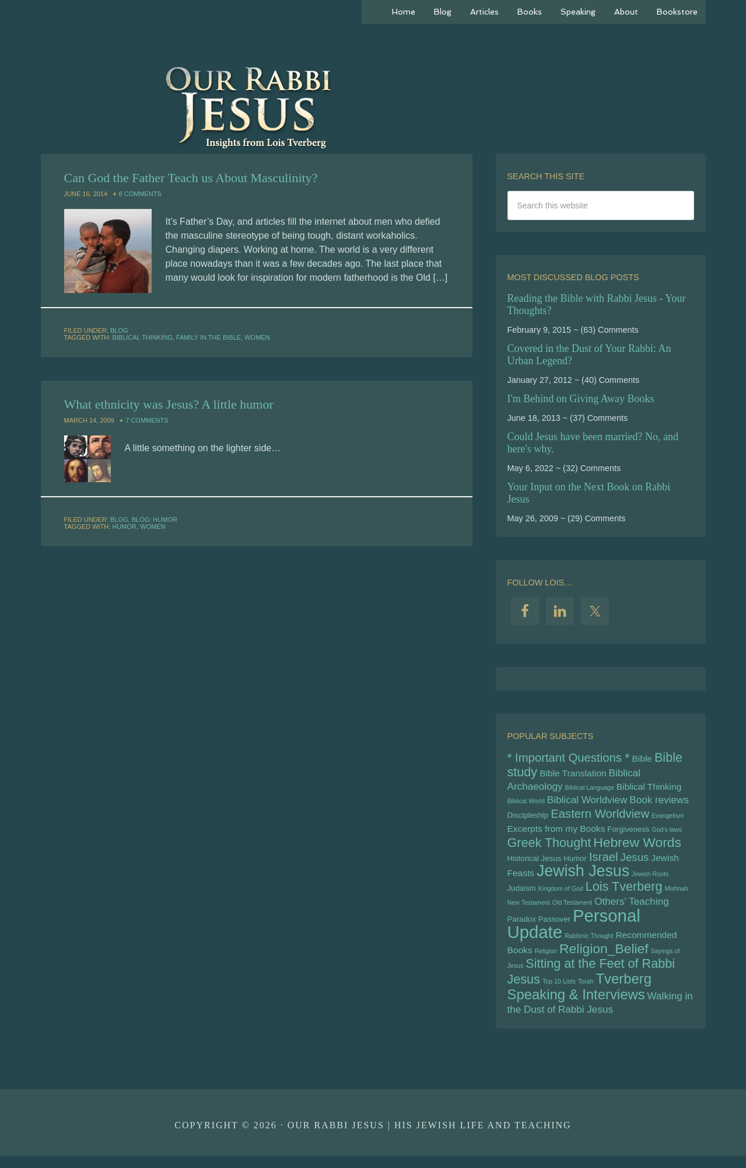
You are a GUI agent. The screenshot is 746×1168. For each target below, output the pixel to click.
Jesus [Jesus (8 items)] (635, 862)
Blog (119, 330)
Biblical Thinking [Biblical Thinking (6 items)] (649, 788)
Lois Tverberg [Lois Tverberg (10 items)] (624, 893)
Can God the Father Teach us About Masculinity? (191, 177)
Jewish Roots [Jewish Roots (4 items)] (650, 879)
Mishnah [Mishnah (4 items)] (676, 895)
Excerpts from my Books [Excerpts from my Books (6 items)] (556, 833)
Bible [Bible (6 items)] (642, 759)
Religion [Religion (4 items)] (546, 960)
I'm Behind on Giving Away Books (580, 399)
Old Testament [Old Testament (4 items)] (572, 910)
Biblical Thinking (142, 337)
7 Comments (146, 420)
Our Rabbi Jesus (373, 105)
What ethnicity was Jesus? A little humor (169, 404)
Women (256, 337)
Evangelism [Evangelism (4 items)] (668, 818)
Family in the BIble (208, 337)
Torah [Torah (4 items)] (586, 992)
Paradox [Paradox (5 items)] (521, 927)
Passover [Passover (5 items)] (554, 927)
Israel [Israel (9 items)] (603, 862)
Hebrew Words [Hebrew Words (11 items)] (637, 847)
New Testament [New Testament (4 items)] (528, 910)
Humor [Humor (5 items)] (575, 863)
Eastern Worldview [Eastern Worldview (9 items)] (600, 817)
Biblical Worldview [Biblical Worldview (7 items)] (587, 802)
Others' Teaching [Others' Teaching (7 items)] (631, 909)
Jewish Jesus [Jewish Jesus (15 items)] (583, 876)
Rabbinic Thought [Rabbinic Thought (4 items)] (589, 944)
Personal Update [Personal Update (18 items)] (573, 932)
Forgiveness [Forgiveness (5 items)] (628, 833)
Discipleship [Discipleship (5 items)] (528, 818)
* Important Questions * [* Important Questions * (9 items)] (568, 758)
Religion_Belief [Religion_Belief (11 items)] (604, 957)
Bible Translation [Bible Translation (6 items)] (573, 774)
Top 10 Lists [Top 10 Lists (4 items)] (559, 992)
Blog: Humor (154, 519)
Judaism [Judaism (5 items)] (521, 895)
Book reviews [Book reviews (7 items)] (659, 802)
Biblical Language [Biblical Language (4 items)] (589, 789)
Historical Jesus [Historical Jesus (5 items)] (534, 863)
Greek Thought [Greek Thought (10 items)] (549, 847)
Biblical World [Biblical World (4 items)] (526, 803)
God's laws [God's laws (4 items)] (667, 833)
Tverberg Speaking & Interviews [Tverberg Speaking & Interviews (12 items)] (579, 998)
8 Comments (140, 193)
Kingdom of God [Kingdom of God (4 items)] (560, 895)
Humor (124, 526)
